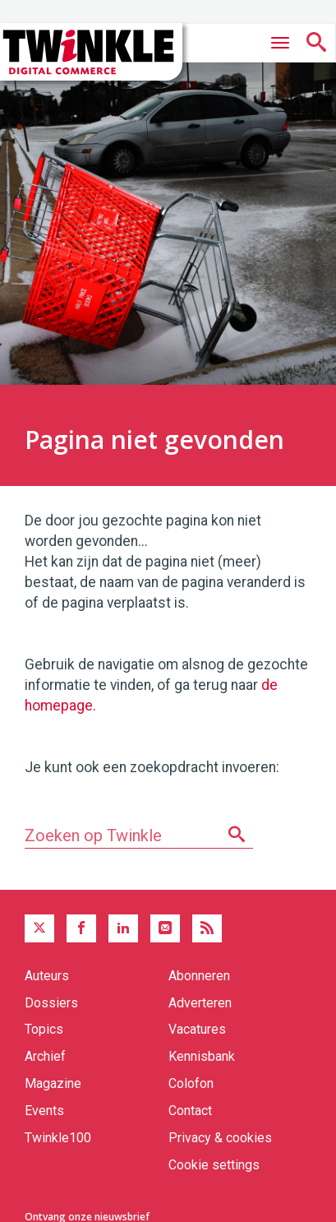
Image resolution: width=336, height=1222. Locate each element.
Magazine (53, 1083)
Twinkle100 (58, 1138)
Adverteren (200, 1003)
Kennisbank (201, 1056)
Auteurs (47, 976)
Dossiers (51, 1003)
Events (44, 1110)
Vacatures (197, 1029)
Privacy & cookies (220, 1138)
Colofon (191, 1083)
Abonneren (199, 976)
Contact (190, 1110)
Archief (45, 1056)
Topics (44, 1029)
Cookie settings (214, 1165)
